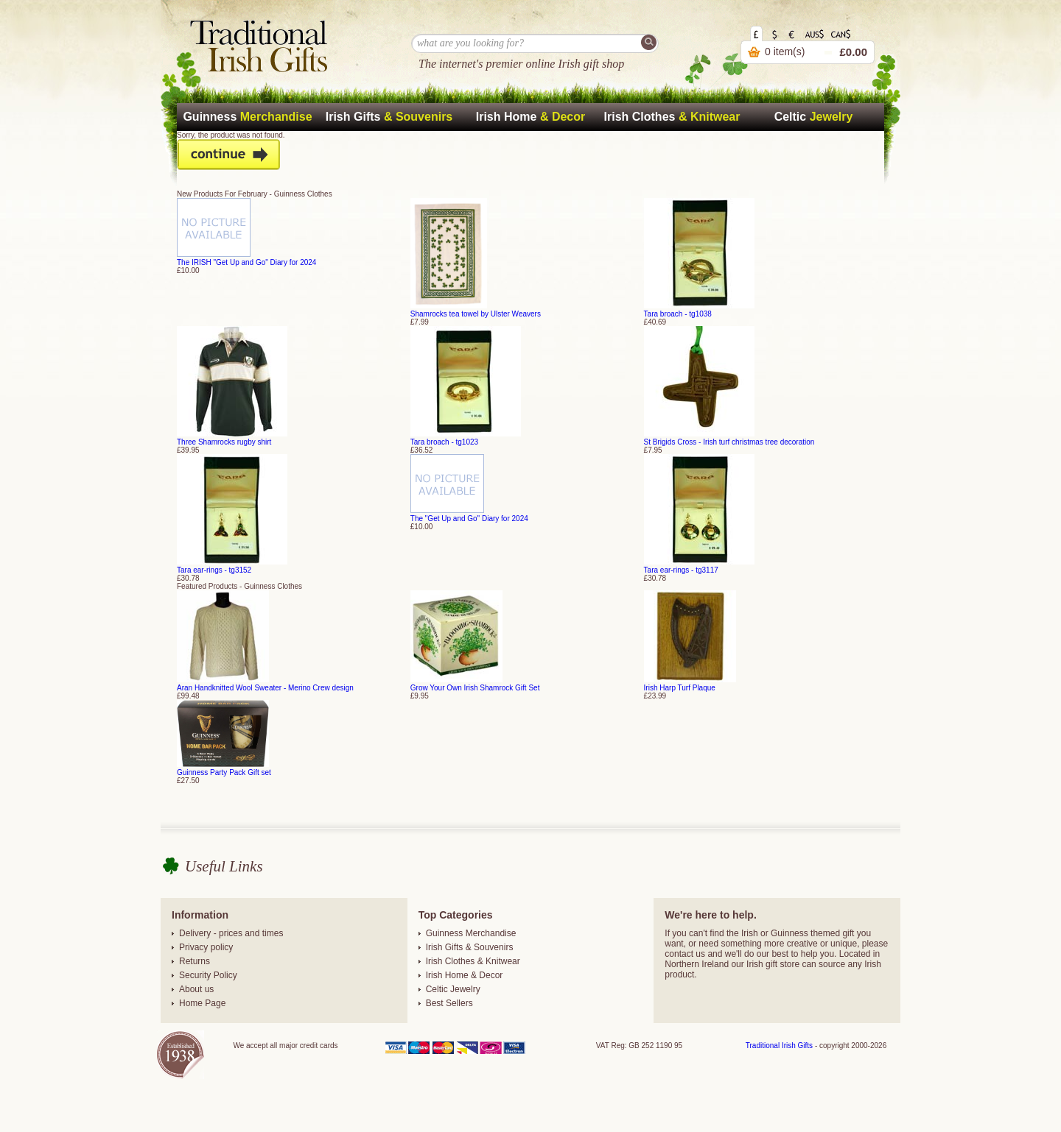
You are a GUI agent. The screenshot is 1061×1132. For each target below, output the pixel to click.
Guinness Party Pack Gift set (224, 772)
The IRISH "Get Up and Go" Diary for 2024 (246, 262)
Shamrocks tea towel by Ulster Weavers (475, 314)
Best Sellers (449, 1003)
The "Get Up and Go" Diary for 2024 (469, 518)
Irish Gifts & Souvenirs (470, 947)
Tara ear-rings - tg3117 (681, 570)
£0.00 (853, 52)
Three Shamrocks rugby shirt (224, 442)
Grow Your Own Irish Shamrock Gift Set (475, 688)
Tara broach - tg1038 (678, 314)
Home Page (202, 1003)
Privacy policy (206, 947)
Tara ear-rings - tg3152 (214, 570)
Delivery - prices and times (231, 933)
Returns (194, 961)
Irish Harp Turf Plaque (679, 688)
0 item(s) (785, 51)
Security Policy (208, 975)
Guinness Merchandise (471, 933)
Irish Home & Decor (464, 975)
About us (196, 989)
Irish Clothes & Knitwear (473, 961)
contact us (685, 954)
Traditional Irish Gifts (779, 1045)
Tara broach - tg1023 (444, 442)
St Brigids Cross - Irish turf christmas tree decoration (729, 442)
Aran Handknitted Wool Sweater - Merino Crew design (265, 688)
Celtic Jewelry (453, 989)
